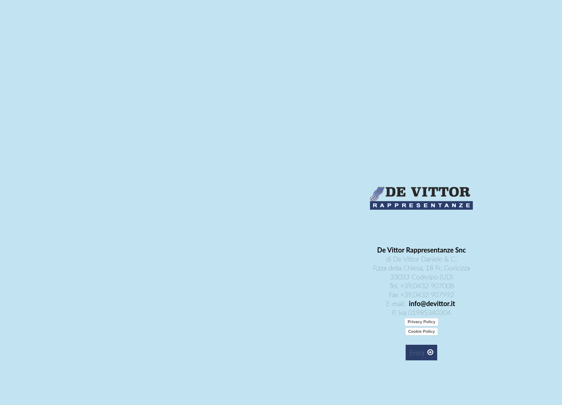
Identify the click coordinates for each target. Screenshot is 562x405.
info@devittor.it (432, 303)
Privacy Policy (421, 321)
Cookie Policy (421, 331)
